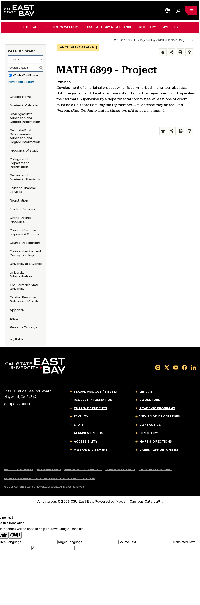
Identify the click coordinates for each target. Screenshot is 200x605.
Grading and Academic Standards (25, 177)
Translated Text (183, 542)
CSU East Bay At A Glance (109, 27)
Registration (19, 200)
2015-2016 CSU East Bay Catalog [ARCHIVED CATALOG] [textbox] (149, 40)
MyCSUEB (170, 27)
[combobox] (154, 40)
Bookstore (149, 400)
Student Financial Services (23, 190)
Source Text (127, 542)
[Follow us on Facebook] (184, 367)
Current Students (90, 408)
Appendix (17, 310)
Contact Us (150, 425)
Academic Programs (157, 408)
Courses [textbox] (15, 59)
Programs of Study (24, 150)
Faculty (81, 416)
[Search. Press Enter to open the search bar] (178, 11)
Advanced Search (21, 82)
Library (146, 391)
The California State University (24, 287)
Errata (14, 318)
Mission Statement (91, 450)
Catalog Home (21, 97)
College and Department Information (19, 163)
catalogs (49, 502)
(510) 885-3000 (17, 404)
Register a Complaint (155, 469)
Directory (148, 433)
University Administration (21, 274)
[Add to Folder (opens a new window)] (163, 52)
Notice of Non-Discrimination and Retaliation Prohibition (49, 478)
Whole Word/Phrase (25, 75)
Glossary (147, 27)
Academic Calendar (24, 105)
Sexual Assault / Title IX (95, 391)
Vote (35, 548)
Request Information (93, 400)
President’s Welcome (61, 27)
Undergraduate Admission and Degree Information (25, 117)
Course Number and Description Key (25, 253)
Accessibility (85, 441)
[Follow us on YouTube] (175, 367)
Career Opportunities (159, 450)
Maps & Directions (155, 441)
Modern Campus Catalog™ (139, 502)
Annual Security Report (83, 469)
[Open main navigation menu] (191, 10)
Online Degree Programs (21, 220)
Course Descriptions (25, 243)
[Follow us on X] (166, 367)
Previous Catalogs (23, 327)
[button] (167, 10)
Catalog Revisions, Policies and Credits (24, 299)
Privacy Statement (18, 469)
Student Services (22, 209)
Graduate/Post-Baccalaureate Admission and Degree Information (25, 136)
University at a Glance (26, 264)
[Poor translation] (15, 535)
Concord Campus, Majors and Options (24, 232)
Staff (79, 425)
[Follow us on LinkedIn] (193, 367)
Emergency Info (49, 469)
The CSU (29, 27)
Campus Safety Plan (120, 469)
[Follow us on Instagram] (157, 367)
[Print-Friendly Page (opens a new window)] (180, 52)
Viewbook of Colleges (159, 416)
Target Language (70, 542)
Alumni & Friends (88, 433)
